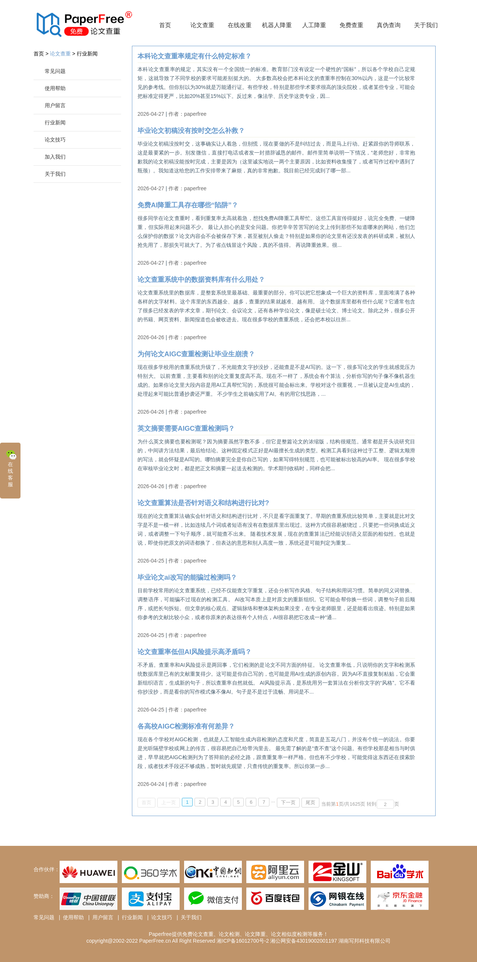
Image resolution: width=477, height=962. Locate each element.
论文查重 (202, 25)
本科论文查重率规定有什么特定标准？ (195, 56)
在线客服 (11, 467)
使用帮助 (55, 88)
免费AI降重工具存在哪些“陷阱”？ (188, 205)
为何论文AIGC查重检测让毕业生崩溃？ (196, 354)
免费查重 (351, 25)
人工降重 (314, 25)
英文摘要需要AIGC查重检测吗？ (186, 428)
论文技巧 (55, 140)
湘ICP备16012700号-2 (243, 941)
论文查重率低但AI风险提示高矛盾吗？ (195, 652)
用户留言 (55, 105)
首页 (165, 25)
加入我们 (55, 157)
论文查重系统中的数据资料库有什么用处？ (201, 279)
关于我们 (426, 25)
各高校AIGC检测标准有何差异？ (186, 726)
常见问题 (55, 71)
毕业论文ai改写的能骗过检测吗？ (187, 577)
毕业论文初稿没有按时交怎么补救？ (191, 130)
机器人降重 (277, 25)
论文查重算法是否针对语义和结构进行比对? (203, 503)
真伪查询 (389, 25)
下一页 (288, 802)
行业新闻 (87, 54)
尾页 (310, 802)
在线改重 (240, 25)
